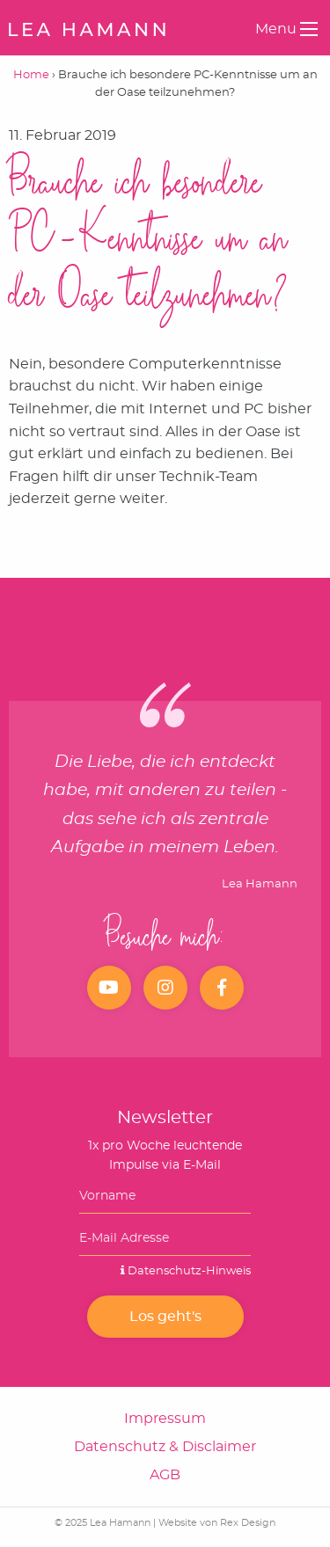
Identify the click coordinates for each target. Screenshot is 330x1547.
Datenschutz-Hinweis (186, 1271)
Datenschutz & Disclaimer (165, 1447)
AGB (165, 1475)
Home (31, 75)
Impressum (165, 1419)
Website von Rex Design (216, 1523)
